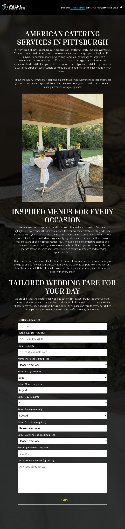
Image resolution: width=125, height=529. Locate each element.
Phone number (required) (31, 332)
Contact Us (91, 8)
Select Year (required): (29, 371)
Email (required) (26, 346)
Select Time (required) (30, 409)
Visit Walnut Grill (104, 8)
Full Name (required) (29, 320)
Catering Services (77, 8)
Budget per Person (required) (33, 447)
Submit (62, 500)
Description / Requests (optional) (36, 460)
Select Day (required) (29, 396)
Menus (62, 8)
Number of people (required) (33, 358)
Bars (67, 8)
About (115, 8)
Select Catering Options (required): (36, 434)
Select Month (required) (30, 384)
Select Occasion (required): (32, 422)
